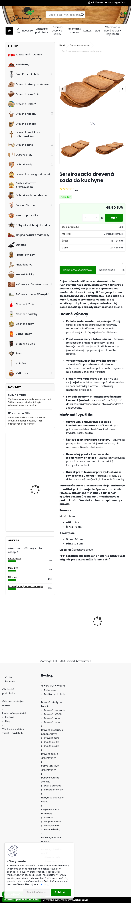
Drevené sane (20, 145)
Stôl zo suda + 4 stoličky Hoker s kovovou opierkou (106, 621)
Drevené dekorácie (23, 94)
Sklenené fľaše (21, 304)
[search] (82, 14)
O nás (18, 30)
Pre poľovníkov (21, 255)
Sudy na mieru (17, 394)
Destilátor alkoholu (24, 74)
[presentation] (62, 89)
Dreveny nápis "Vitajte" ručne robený (38, 449)
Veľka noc (18, 373)
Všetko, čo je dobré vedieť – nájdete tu (112, 30)
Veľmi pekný (14, 558)
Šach (15, 353)
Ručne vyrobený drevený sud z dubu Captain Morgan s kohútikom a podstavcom (73, 620)
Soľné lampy (20, 334)
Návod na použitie (19, 413)
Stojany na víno (21, 344)
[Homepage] (9, 30)
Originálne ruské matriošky (28, 235)
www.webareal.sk (78, 899)
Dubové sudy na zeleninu (27, 195)
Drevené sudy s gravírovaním (30, 174)
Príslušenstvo (20, 264)
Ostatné (17, 245)
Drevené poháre (22, 124)
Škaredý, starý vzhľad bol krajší (25, 586)
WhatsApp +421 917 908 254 (21, 899)
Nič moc (12, 577)
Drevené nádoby (22, 114)
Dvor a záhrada (21, 205)
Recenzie (27, 30)
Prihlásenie (97, 2)
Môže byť (13, 568)
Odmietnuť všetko (36, 892)
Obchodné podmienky (41, 30)
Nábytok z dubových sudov (29, 225)
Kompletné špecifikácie (77, 270)
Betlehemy (18, 64)
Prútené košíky (21, 274)
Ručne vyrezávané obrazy (28, 284)
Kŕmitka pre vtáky (23, 215)
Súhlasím (61, 892)
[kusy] (89, 217)
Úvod (62, 45)
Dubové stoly (20, 154)
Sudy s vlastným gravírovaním (22, 185)
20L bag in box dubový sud (38, 510)
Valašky (17, 363)
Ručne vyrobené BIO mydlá (28, 294)
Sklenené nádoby (22, 314)
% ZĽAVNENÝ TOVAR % (25, 54)
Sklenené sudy (21, 324)
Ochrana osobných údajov (57, 30)
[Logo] (27, 15)
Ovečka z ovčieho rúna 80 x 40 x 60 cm (38, 479)
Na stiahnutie (107, 270)
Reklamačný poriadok (74, 30)
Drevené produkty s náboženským (24, 134)
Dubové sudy (20, 164)
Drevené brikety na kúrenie (28, 84)
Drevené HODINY (22, 104)
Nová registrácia (116, 2)
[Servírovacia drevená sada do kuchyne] (92, 89)
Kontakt (88, 30)
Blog (97, 30)
